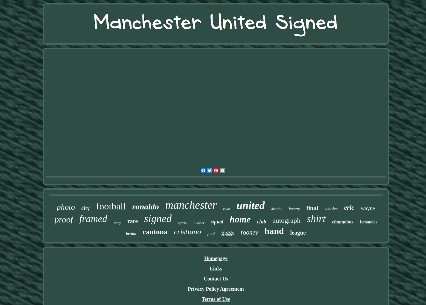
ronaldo (145, 206)
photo (66, 207)
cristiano (187, 232)
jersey (294, 208)
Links (216, 268)
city (85, 208)
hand (274, 231)
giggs (227, 232)
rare (132, 221)
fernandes (368, 222)
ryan (226, 209)
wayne (368, 208)
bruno (131, 233)
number (199, 223)
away (117, 223)
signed (157, 218)
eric (349, 207)
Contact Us (216, 278)
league (298, 232)
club (261, 221)
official (182, 223)
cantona (155, 232)
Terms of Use (216, 299)
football (111, 206)
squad (217, 221)
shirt (316, 218)
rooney (249, 232)
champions (343, 221)
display (276, 209)
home (240, 219)
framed (93, 218)
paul (211, 233)
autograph (286, 220)
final (312, 208)
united (250, 205)
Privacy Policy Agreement (216, 289)
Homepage (215, 258)
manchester (191, 205)
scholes (330, 209)
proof (63, 219)
